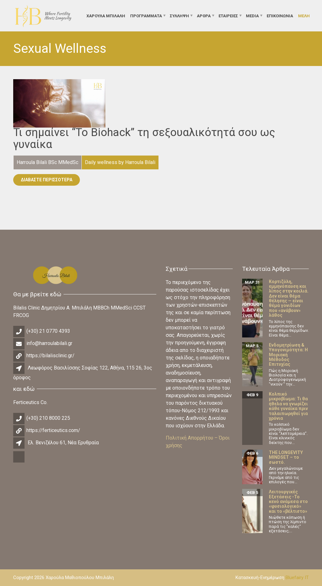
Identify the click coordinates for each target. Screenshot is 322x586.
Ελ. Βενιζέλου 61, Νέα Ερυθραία (63, 443)
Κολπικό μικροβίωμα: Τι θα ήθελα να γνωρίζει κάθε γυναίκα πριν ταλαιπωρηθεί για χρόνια (288, 406)
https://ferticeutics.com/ (53, 430)
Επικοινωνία (280, 15)
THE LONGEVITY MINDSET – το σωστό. (286, 457)
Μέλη (304, 15)
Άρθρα (204, 15)
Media (252, 15)
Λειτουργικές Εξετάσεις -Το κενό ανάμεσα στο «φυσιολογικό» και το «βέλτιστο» (288, 501)
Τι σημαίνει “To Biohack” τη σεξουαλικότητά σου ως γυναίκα (144, 138)
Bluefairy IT (297, 577)
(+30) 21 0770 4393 (48, 331)
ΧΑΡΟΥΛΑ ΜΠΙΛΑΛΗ (105, 15)
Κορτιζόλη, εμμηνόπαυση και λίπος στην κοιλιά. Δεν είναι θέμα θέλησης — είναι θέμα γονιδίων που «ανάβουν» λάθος (288, 298)
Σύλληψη (179, 15)
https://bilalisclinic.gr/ (50, 356)
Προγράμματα (146, 15)
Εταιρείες (228, 15)
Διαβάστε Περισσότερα (46, 179)
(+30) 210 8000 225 (48, 418)
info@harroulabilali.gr (49, 343)
